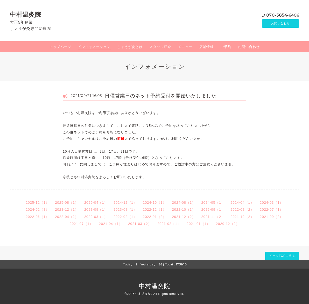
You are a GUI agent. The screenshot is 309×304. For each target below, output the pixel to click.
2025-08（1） (66, 202)
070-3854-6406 (282, 15)
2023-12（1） (66, 209)
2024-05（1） (213, 202)
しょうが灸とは (130, 47)
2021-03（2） (140, 224)
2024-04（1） (242, 202)
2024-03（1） (271, 202)
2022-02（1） (125, 217)
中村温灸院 (25, 14)
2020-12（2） (227, 224)
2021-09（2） (271, 217)
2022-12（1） (154, 209)
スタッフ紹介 (160, 47)
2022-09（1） (213, 209)
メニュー (185, 47)
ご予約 (225, 47)
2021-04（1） (110, 224)
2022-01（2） (154, 217)
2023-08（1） (125, 209)
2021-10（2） (242, 217)
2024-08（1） (184, 202)
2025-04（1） (96, 202)
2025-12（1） (37, 202)
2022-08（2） (242, 209)
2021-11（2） (213, 217)
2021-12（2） (184, 217)
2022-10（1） (184, 209)
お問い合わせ (280, 23)
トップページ (60, 47)
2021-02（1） (169, 224)
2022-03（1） (96, 217)
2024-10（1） (154, 202)
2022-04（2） (66, 217)
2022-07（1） (271, 209)
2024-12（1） (125, 202)
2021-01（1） (198, 224)
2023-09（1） (96, 209)
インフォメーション (94, 47)
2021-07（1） (81, 224)
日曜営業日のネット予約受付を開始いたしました (160, 95)
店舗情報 (206, 47)
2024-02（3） (37, 209)
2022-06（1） (37, 217)
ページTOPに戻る (282, 255)
